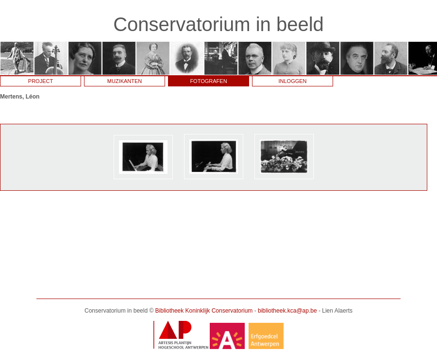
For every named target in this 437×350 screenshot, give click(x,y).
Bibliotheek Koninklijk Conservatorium (204, 310)
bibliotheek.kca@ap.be (287, 310)
